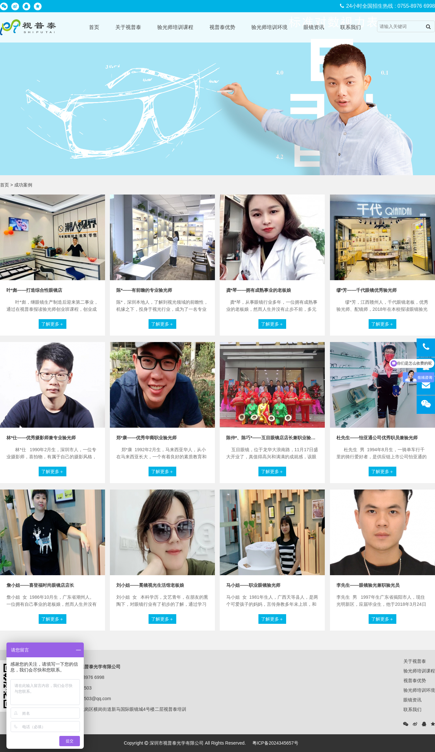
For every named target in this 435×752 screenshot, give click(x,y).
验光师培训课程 (175, 27)
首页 (94, 27)
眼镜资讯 (314, 27)
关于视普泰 (128, 27)
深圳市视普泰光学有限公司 (177, 743)
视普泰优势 (222, 27)
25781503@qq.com (91, 698)
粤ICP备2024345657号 (275, 743)
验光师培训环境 (269, 27)
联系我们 (350, 27)
